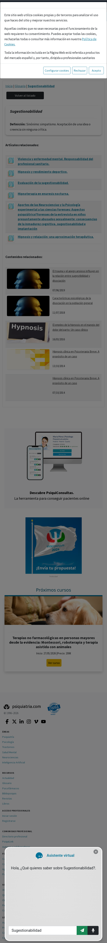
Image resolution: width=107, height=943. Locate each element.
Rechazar (80, 70)
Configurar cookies (57, 70)
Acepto (96, 70)
